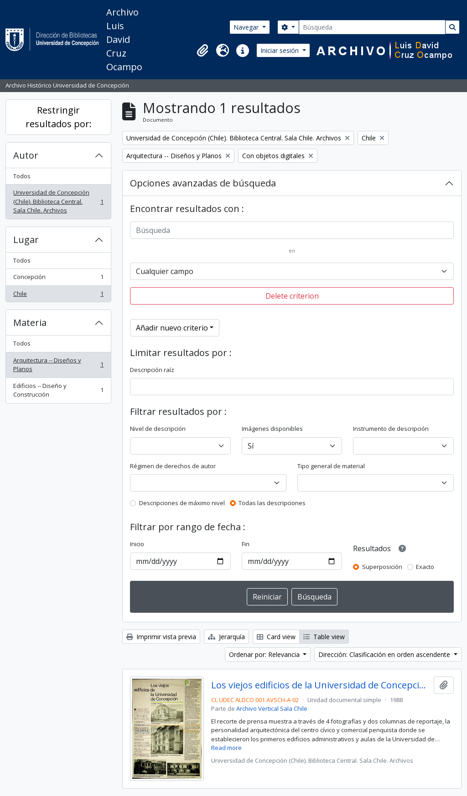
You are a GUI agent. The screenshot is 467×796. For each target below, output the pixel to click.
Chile (58, 295)
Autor (25, 155)
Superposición (382, 567)
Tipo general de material (331, 466)
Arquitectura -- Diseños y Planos (58, 364)
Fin (245, 544)
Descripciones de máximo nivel (182, 503)
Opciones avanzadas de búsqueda (203, 183)
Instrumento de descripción (391, 428)
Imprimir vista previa (161, 636)
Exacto (425, 567)
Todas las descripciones (272, 503)
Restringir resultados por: (59, 117)
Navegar (247, 27)
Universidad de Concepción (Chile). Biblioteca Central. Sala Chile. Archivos (58, 201)
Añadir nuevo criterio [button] (172, 328)
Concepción (58, 279)
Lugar (26, 239)
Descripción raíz (152, 370)
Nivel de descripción (158, 428)
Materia (30, 322)
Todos (22, 176)
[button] (202, 51)
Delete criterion (292, 296)
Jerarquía (226, 636)
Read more (226, 748)
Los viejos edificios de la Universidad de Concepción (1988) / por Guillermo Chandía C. (321, 685)
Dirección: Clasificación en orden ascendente (385, 654)
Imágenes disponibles (272, 428)
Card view (276, 636)
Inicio (137, 544)
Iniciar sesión (280, 50)
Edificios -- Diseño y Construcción (58, 390)
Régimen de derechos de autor (173, 466)
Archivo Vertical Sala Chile (271, 708)
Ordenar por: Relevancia (265, 654)
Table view (324, 636)
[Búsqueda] (372, 27)
